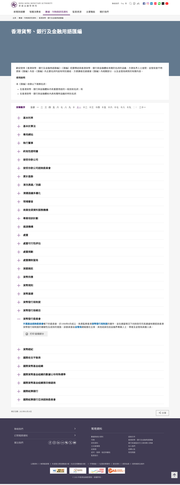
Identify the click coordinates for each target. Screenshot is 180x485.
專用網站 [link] (28, 134)
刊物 (93, 440)
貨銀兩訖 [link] (28, 268)
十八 (122, 107)
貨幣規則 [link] (28, 285)
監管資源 (77, 12)
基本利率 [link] (28, 117)
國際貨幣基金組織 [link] (33, 366)
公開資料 (34, 464)
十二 (85, 107)
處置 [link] (25, 235)
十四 (97, 107)
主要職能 (90, 12)
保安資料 (116, 464)
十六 (110, 107)
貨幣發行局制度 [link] (32, 302)
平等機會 (93, 464)
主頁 (14, 18)
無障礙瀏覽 (44, 464)
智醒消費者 (35, 12)
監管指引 (94, 455)
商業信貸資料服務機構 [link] (35, 210)
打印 (35, 333)
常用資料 (96, 428)
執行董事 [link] (28, 143)
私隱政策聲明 (104, 464)
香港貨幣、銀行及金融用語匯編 (51, 18)
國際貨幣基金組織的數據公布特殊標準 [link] (44, 374)
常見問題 (131, 452)
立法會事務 (95, 446)
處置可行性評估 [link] (32, 243)
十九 (129, 107)
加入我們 (131, 446)
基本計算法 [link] (29, 126)
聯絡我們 (115, 3)
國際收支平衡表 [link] (32, 357)
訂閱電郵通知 (21, 435)
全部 (32, 107)
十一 (79, 107)
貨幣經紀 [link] (28, 349)
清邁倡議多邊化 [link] (32, 193)
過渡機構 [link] (28, 226)
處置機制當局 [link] (30, 260)
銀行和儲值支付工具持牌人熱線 (140, 443)
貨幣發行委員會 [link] (32, 319)
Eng (122, 3)
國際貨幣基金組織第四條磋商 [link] (39, 383)
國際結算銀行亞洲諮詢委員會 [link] (39, 399)
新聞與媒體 (19, 12)
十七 (116, 107)
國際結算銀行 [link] (30, 391)
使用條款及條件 (138, 464)
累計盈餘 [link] (28, 176)
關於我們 (104, 12)
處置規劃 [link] (28, 251)
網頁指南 (125, 464)
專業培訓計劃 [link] (30, 218)
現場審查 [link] (28, 201)
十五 (104, 107)
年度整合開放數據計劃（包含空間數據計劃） (69, 464)
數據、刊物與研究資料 (56, 12)
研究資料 (94, 443)
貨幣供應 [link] (28, 277)
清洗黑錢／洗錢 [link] (32, 185)
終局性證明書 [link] (30, 151)
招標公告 (131, 449)
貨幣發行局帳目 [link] (32, 310)
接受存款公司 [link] (30, 159)
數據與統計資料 (97, 437)
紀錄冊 (93, 449)
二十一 (142, 107)
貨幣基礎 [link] (28, 293)
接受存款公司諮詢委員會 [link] (37, 168)
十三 (91, 107)
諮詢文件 (131, 437)
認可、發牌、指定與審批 (100, 452)
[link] (138, 3)
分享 (162, 413)
